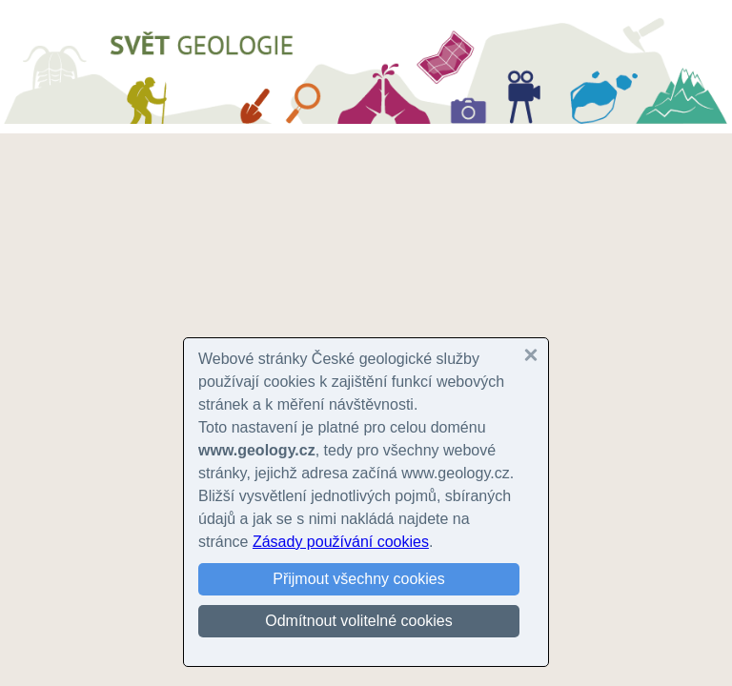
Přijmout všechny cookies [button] (359, 579)
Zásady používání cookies (341, 542)
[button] (531, 355)
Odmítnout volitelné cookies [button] (359, 621)
